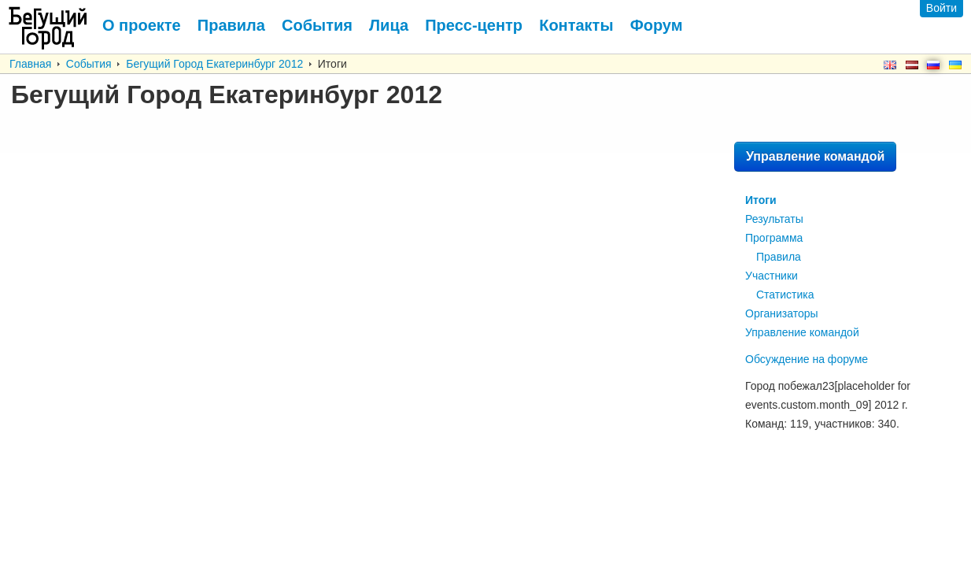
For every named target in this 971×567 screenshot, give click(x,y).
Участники (771, 275)
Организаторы (781, 313)
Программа (774, 238)
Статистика (785, 294)
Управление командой (815, 156)
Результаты (774, 219)
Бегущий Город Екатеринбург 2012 (214, 63)
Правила (778, 256)
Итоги (761, 200)
